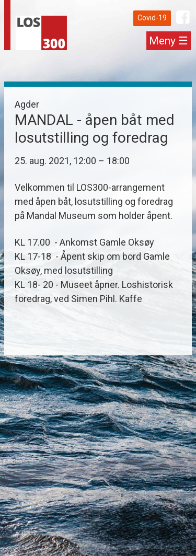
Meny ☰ (168, 40)
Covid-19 (152, 18)
